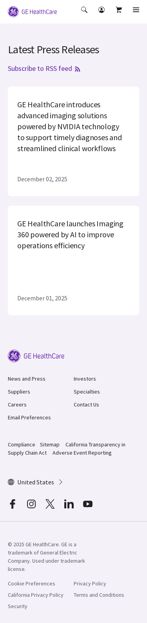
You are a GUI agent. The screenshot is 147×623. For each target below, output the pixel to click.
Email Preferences (29, 417)
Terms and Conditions (99, 594)
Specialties (87, 391)
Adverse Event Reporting (82, 452)
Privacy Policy (90, 583)
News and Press (26, 378)
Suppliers (19, 391)
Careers (17, 404)
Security (17, 606)
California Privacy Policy (36, 594)
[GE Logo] (32, 11)
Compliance (21, 444)
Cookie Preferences (31, 583)
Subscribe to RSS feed (45, 68)
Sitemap (50, 444)
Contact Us (86, 404)
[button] (85, 15)
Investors (85, 378)
